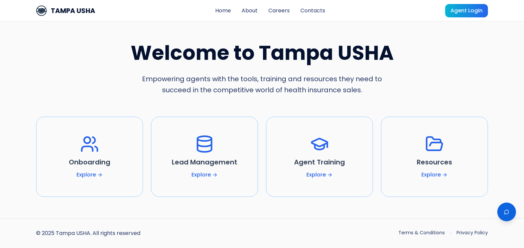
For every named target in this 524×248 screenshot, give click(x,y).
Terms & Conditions (421, 232)
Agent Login (466, 10)
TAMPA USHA (65, 10)
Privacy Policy (472, 232)
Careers (279, 10)
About (250, 10)
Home (223, 10)
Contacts (312, 10)
